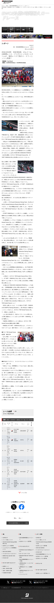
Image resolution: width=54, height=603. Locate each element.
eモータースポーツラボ (24, 553)
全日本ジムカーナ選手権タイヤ (43, 573)
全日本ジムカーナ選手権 (8, 545)
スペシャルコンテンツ (24, 546)
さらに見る (24, 492)
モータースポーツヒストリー (9, 562)
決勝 (15, 411)
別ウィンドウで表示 (29, 49)
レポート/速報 (39, 534)
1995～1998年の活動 (7, 570)
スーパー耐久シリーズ (8, 539)
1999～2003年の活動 (7, 568)
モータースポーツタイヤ (41, 569)
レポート (32, 46)
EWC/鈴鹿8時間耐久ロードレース (22, 46)
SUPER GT (5, 537)
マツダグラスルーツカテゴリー (9, 553)
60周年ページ (6, 566)
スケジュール (39, 563)
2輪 (14, 46)
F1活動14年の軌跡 (7, 572)
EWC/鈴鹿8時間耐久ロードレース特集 (18, 523)
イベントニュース (23, 574)
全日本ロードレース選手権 (25, 541)
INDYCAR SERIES (7, 551)
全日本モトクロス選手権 (41, 558)
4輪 (3, 534)
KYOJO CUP (5, 557)
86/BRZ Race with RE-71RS (9, 555)
